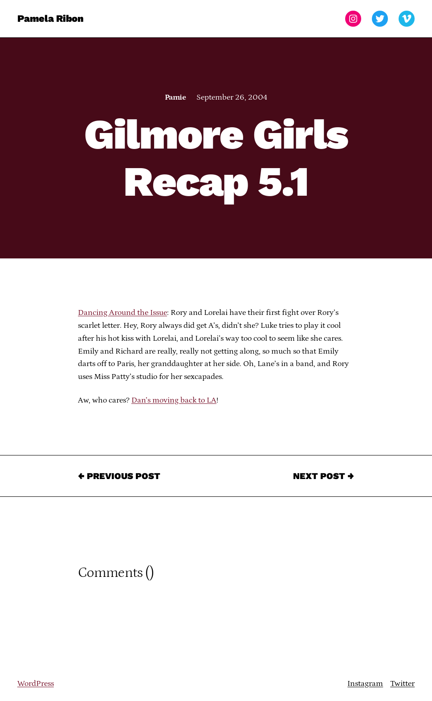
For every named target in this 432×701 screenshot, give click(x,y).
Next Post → (323, 476)
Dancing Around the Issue (122, 312)
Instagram (365, 683)
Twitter (402, 683)
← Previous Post (119, 476)
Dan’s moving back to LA (173, 400)
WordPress (35, 683)
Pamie (175, 97)
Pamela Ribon (50, 18)
